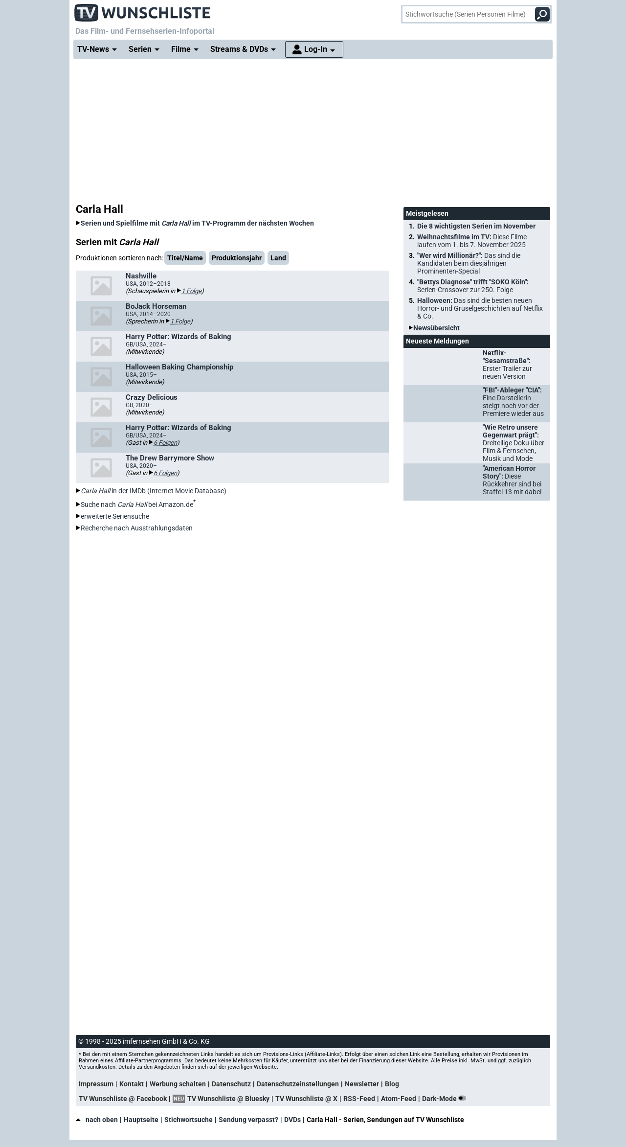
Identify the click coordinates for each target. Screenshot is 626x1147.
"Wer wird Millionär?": (468, 263)
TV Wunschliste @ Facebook (123, 1098)
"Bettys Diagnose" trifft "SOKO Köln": (473, 286)
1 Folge (191, 291)
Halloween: (480, 308)
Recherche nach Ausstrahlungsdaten (137, 528)
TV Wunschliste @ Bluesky (228, 1098)
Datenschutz (231, 1084)
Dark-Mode (446, 1098)
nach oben (97, 1120)
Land (278, 258)
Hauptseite (141, 1120)
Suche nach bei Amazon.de (137, 504)
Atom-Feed (398, 1098)
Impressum (96, 1084)
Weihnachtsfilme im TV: (472, 241)
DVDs (292, 1120)
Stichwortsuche (188, 1120)
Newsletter (362, 1084)
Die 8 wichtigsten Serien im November (476, 226)
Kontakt (131, 1084)
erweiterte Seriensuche (115, 516)
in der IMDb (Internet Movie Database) (153, 491)
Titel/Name (185, 258)
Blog (392, 1084)
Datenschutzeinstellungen (298, 1084)
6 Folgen (165, 442)
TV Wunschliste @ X (306, 1098)
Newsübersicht (436, 328)
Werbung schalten (178, 1084)
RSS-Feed (359, 1098)
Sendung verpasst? (248, 1120)
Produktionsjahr (237, 258)
